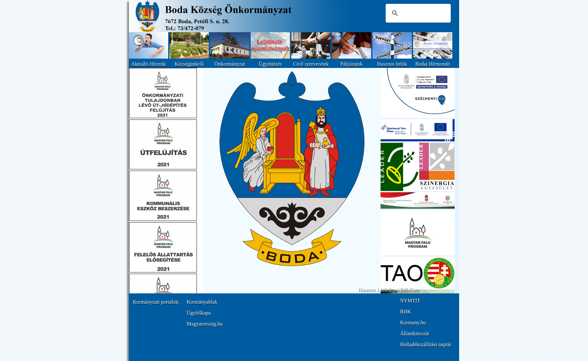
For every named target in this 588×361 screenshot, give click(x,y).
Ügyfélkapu (199, 313)
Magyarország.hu (205, 324)
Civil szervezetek (311, 64)
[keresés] (417, 13)
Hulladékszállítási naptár (425, 344)
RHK (405, 311)
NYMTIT (410, 300)
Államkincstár (414, 333)
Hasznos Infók (392, 64)
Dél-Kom (409, 289)
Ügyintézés (270, 64)
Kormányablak (202, 302)
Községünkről (189, 64)
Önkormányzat (229, 64)
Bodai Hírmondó (432, 64)
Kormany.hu (413, 322)
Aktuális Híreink (148, 64)
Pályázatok (351, 64)
